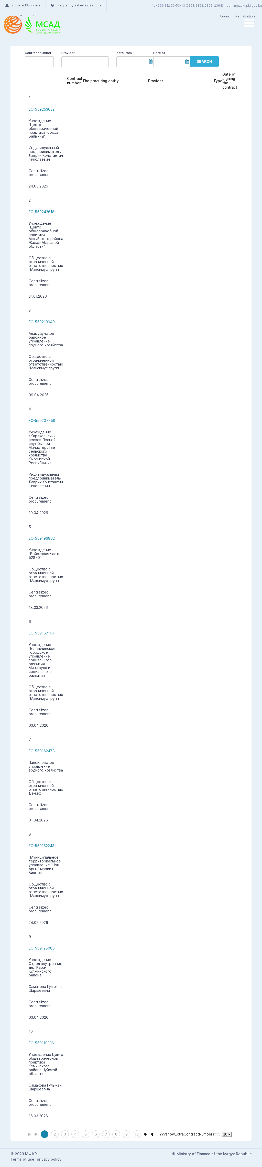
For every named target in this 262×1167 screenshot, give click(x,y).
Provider (68, 53)
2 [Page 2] (55, 1134)
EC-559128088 (42, 948)
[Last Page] (151, 1133)
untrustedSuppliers (22, 5)
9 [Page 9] (126, 1134)
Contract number (38, 53)
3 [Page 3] (65, 1134)
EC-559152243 (41, 845)
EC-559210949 (42, 322)
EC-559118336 (41, 1043)
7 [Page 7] (106, 1134)
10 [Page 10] (137, 1134)
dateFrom (124, 53)
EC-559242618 (41, 212)
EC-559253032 (41, 109)
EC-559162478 (42, 751)
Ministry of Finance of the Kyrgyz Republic (214, 1154)
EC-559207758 (42, 420)
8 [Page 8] (116, 1134)
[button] (204, 61)
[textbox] (85, 61)
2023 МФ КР (26, 1154)
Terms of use (22, 1159)
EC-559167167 (41, 633)
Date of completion (162, 53)
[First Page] (29, 1133)
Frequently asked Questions (76, 5)
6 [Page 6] (96, 1134)
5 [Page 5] (85, 1134)
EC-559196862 (42, 538)
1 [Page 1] (45, 1134)
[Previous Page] (35, 1133)
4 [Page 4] (75, 1134)
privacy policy (49, 1159)
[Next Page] (145, 1133)
